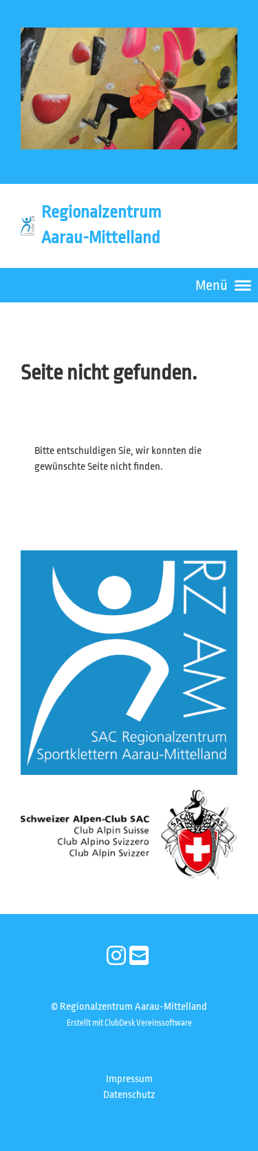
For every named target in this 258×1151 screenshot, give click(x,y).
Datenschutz (129, 1095)
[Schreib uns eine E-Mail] (139, 956)
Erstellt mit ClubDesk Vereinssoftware (129, 1023)
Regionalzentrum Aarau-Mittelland (101, 225)
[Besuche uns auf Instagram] (116, 956)
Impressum (129, 1079)
